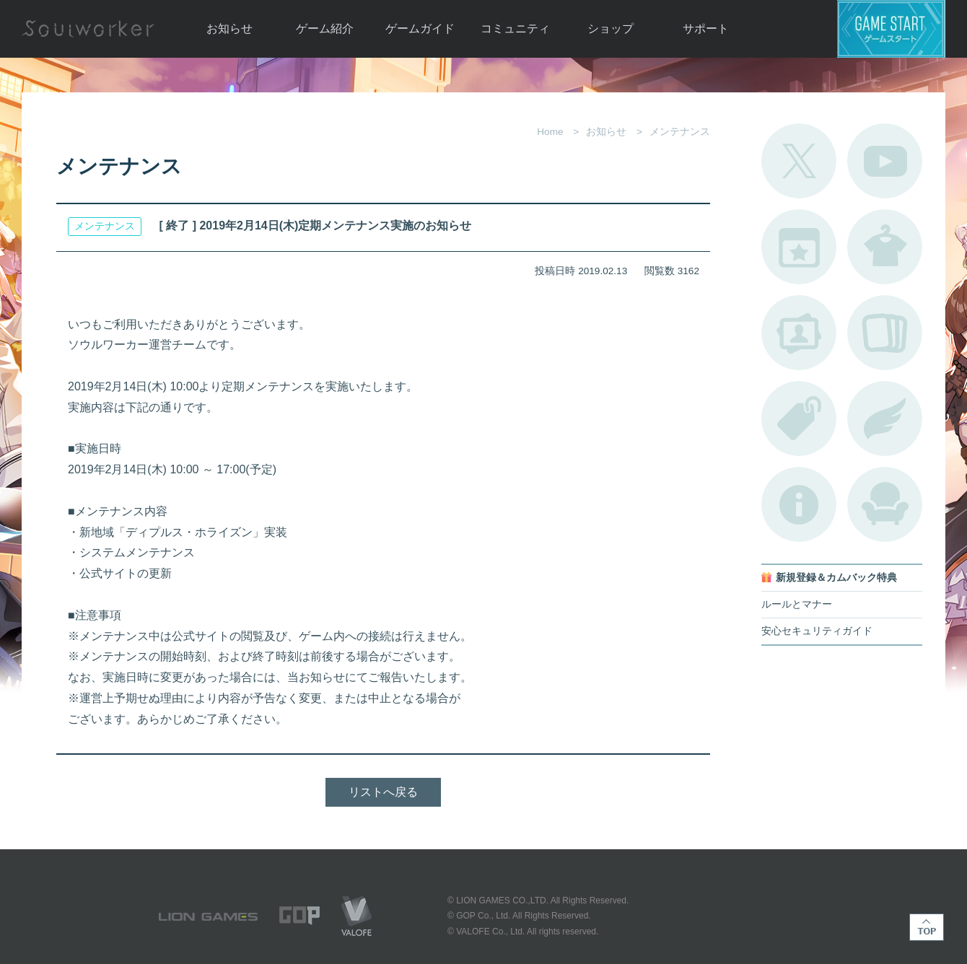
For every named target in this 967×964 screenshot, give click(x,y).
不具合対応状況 (798, 504)
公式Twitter (798, 160)
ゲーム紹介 (325, 28)
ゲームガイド (420, 28)
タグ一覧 (798, 418)
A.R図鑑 (884, 332)
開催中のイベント (798, 246)
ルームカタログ (884, 504)
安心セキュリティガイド (816, 631)
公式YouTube (884, 160)
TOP (926, 927)
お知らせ (229, 28)
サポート (706, 28)
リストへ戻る (383, 792)
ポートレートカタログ (798, 332)
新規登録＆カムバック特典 (836, 577)
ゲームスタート (891, 29)
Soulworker (88, 29)
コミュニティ (515, 28)
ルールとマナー (796, 604)
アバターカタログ (884, 246)
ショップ (610, 28)
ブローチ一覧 (884, 418)
